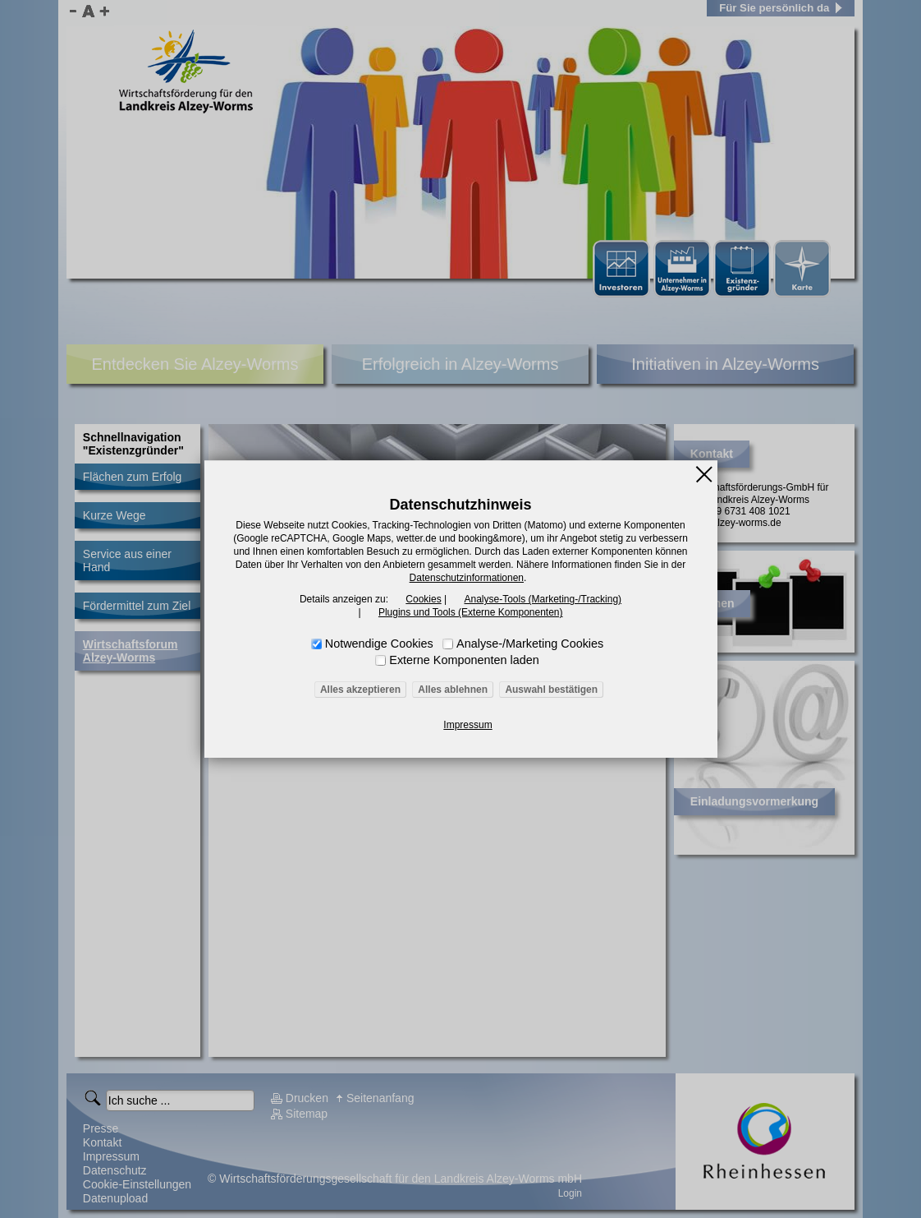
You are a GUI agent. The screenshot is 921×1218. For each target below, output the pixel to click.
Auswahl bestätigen (551, 689)
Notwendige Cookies (379, 643)
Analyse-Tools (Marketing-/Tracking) (542, 599)
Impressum (467, 725)
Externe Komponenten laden (463, 660)
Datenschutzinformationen (467, 578)
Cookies (423, 599)
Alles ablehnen (453, 689)
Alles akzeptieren (360, 689)
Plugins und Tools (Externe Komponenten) (470, 612)
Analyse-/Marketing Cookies (529, 643)
